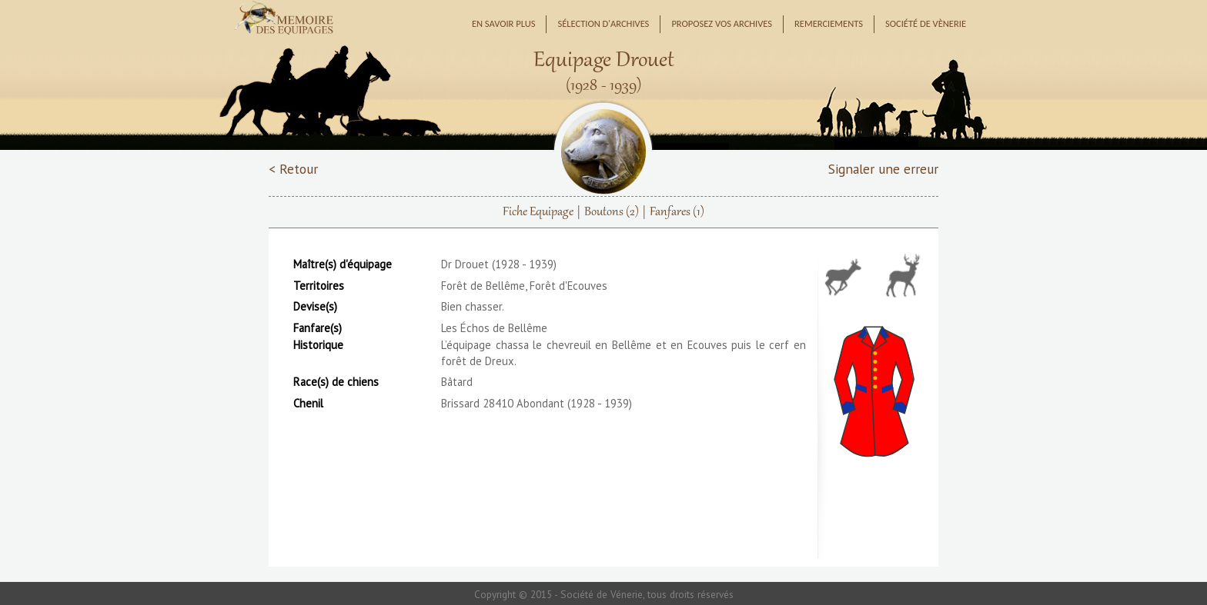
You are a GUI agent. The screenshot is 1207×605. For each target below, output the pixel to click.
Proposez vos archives (721, 23)
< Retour (293, 169)
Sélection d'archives (603, 23)
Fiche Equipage (538, 212)
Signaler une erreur (883, 169)
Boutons (611, 212)
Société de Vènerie (925, 23)
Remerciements (828, 23)
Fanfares (677, 212)
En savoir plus (504, 23)
